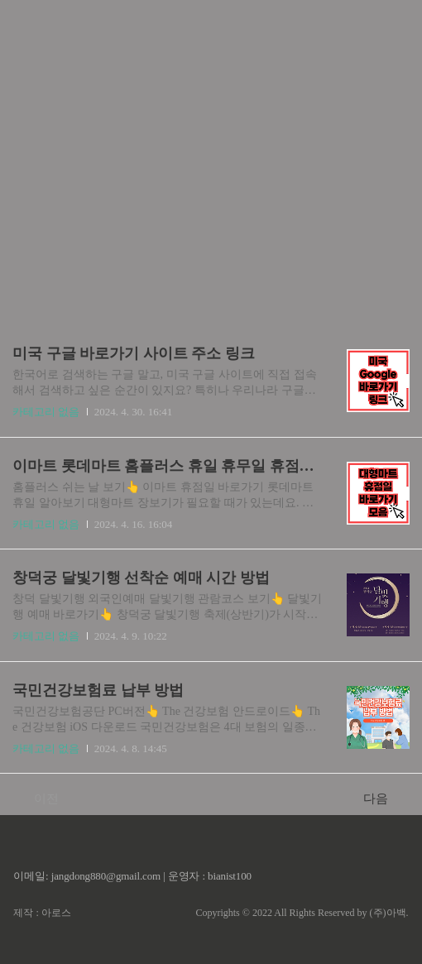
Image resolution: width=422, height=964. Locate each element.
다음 (384, 797)
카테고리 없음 (45, 411)
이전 (38, 797)
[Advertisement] (211, 157)
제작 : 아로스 (41, 912)
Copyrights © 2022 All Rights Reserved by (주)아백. (301, 912)
